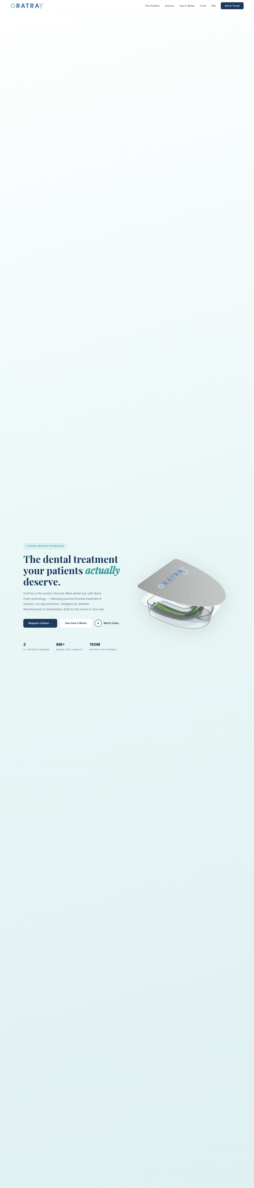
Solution (169, 5)
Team (203, 5)
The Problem (152, 5)
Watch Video (107, 623)
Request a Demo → (40, 623)
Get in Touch (232, 5)
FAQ (213, 5)
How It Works (187, 5)
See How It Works (76, 623)
